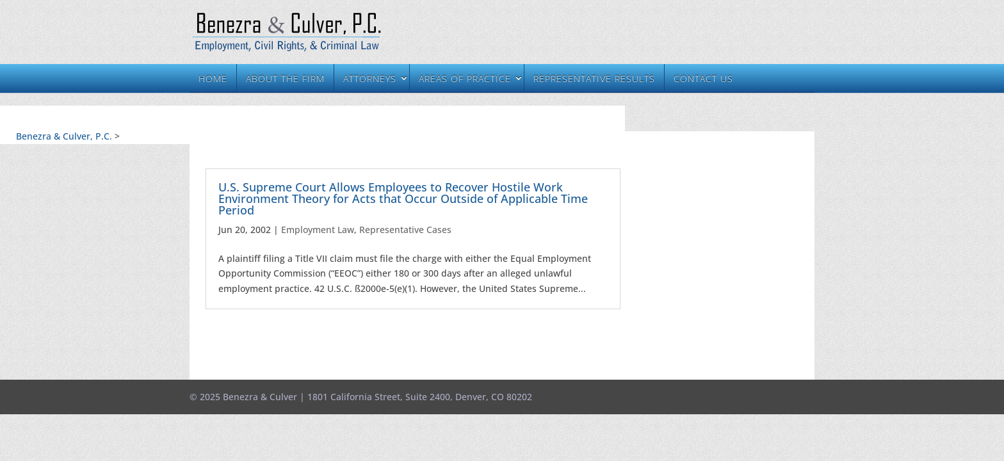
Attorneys (369, 78)
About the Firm (285, 78)
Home (212, 78)
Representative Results (594, 78)
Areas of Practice (465, 78)
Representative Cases (405, 229)
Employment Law (317, 229)
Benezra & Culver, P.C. (64, 136)
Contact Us (703, 78)
